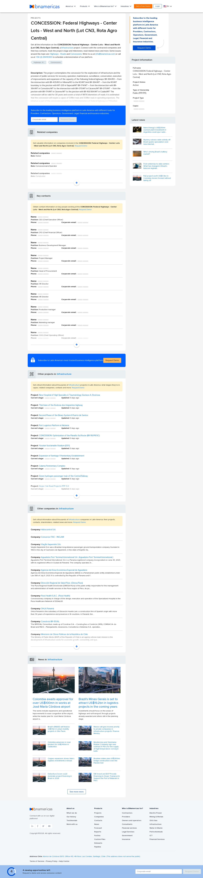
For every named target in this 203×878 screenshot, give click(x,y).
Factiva (97, 835)
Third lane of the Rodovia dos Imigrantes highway (61, 405)
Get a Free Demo (143, 6)
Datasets (98, 843)
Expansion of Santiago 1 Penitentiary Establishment (61, 456)
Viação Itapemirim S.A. (51, 544)
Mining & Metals (156, 817)
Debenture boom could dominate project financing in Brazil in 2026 (60, 776)
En (167, 6)
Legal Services (128, 832)
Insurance (126, 839)
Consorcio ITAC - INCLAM (52, 537)
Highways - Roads (58, 54)
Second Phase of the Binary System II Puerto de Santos (63, 415)
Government (127, 835)
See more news (77, 792)
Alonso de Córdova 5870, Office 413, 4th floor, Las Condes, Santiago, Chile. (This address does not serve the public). (91, 856)
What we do (72, 813)
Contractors (127, 813)
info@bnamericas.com (105, 54)
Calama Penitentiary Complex (52, 466)
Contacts (98, 820)
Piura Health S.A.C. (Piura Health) (55, 596)
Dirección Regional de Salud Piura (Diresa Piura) (62, 583)
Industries (125, 6)
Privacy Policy (52, 861)
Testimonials (72, 820)
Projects (97, 813)
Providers (126, 817)
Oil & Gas (153, 820)
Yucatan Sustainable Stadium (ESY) (54, 446)
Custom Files (99, 839)
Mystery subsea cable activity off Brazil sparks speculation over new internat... (156, 142)
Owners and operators (131, 820)
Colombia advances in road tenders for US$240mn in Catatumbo (59, 744)
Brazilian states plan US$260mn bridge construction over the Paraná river (107, 761)
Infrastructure (67, 48)
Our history (71, 817)
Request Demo (67, 119)
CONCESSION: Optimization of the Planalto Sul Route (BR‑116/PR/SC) (69, 435)
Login (157, 6)
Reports (97, 832)
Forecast (98, 828)
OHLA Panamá (47, 609)
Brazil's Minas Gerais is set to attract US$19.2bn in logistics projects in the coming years (98, 703)
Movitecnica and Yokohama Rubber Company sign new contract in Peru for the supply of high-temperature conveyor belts (106, 746)
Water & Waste (156, 828)
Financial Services (157, 839)
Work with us (72, 824)
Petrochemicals (156, 832)
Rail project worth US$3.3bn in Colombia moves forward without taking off (157, 178)
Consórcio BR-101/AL (50, 621)
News (96, 824)
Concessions (76, 54)
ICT (151, 835)
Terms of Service (37, 861)
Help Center (64, 861)
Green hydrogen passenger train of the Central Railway (63, 476)
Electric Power (156, 813)
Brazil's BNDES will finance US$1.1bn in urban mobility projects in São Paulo (59, 729)
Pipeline (97, 847)
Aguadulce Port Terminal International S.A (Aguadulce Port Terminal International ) (77, 557)
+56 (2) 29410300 (44, 57)
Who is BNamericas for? (104, 6)
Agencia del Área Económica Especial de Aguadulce (64, 570)
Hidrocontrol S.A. (48, 530)
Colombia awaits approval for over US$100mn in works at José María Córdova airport (53, 703)
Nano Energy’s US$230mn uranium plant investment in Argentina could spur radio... (155, 130)
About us (70, 6)
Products (84, 6)
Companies (99, 817)
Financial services (129, 828)
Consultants (127, 824)
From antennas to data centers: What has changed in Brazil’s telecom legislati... (156, 166)
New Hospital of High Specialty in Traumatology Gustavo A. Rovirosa (69, 395)
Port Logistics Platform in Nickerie (54, 425)
